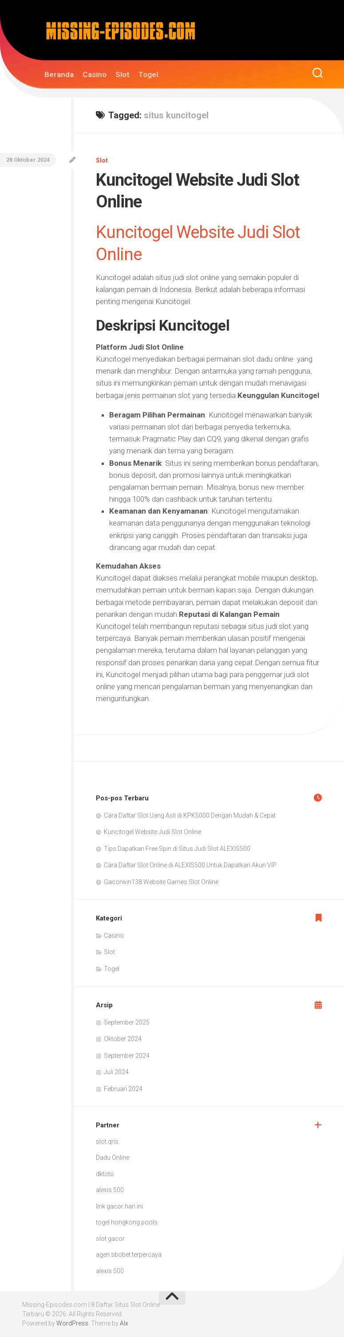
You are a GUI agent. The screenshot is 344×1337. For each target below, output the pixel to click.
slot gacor (110, 1238)
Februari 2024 (123, 1088)
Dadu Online (112, 1157)
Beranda (59, 74)
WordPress (72, 1323)
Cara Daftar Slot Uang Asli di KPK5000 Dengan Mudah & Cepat (190, 815)
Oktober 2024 (123, 1038)
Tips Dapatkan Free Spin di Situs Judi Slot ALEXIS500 (177, 848)
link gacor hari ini (119, 1206)
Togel (148, 74)
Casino (95, 74)
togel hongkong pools (127, 1222)
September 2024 (127, 1055)
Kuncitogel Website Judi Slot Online (152, 831)
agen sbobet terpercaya (129, 1254)
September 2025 (127, 1022)
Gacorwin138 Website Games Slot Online (161, 881)
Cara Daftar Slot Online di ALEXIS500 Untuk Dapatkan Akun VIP (190, 865)
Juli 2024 (116, 1072)
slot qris (107, 1141)
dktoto (105, 1173)
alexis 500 (110, 1189)
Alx (124, 1323)
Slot (122, 74)
